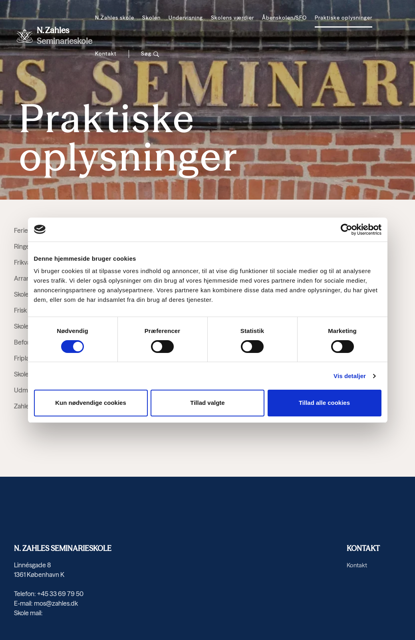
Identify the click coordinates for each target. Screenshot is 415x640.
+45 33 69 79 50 (60, 594)
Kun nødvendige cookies (90, 402)
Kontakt (106, 53)
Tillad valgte (207, 402)
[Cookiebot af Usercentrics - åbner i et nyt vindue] (346, 230)
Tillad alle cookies (324, 402)
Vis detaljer (350, 376)
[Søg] (150, 54)
